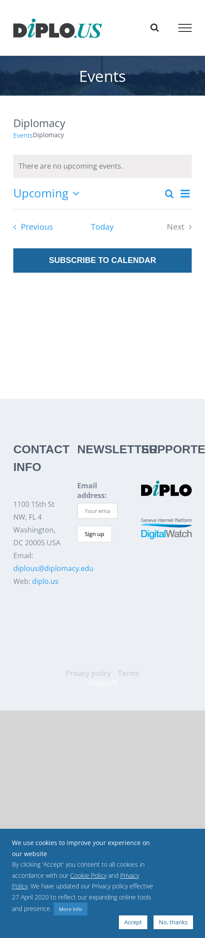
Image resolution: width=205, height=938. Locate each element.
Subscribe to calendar (102, 260)
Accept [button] (133, 922)
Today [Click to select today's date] (102, 226)
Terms (128, 673)
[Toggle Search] (154, 27)
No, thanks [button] (173, 922)
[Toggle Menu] (185, 28)
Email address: (92, 490)
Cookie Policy (88, 876)
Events (23, 135)
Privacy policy (88, 673)
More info (70, 909)
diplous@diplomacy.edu (53, 568)
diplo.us (45, 581)
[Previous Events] (30, 227)
